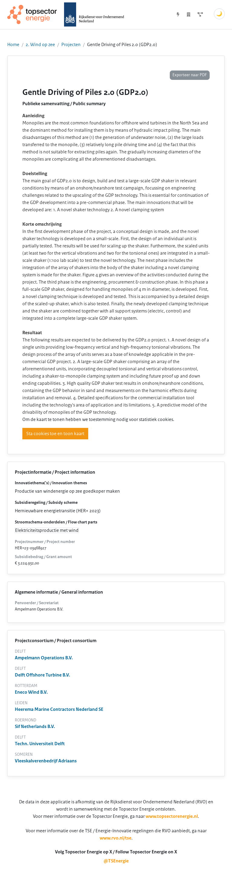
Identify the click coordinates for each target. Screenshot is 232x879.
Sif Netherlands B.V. (35, 726)
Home (13, 44)
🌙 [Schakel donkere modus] (219, 13)
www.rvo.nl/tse (115, 838)
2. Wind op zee (40, 44)
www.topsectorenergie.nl (172, 816)
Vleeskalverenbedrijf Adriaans (46, 760)
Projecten (71, 44)
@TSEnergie (116, 861)
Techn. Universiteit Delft (40, 743)
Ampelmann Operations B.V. (44, 657)
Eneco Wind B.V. (31, 692)
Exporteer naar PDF (189, 75)
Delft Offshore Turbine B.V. (42, 675)
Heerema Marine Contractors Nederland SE (59, 709)
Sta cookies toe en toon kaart (55, 433)
